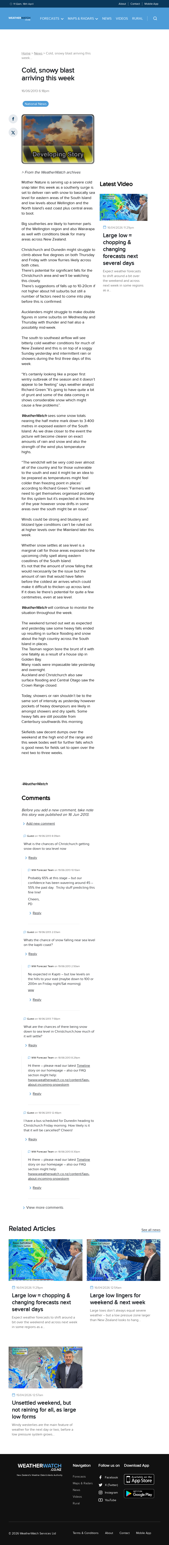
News (107, 18)
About (122, 4)
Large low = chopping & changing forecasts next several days (120, 249)
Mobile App (151, 4)
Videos (122, 18)
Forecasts (52, 18)
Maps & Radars (83, 18)
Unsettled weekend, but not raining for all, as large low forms (44, 1410)
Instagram (108, 1492)
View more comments (43, 1207)
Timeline (83, 1065)
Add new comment (39, 823)
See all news (150, 1230)
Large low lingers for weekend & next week (117, 1299)
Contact (135, 4)
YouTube (107, 1500)
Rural (137, 18)
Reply (31, 858)
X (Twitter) (108, 1485)
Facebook (108, 1477)
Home (26, 53)
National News (36, 104)
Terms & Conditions (86, 1533)
